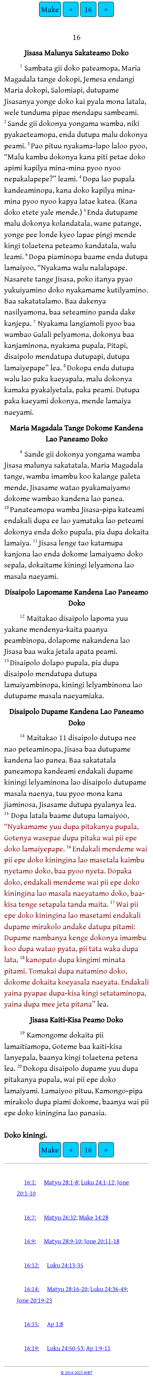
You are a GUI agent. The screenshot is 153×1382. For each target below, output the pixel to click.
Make (50, 9)
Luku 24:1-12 (97, 1182)
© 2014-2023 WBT (76, 1372)
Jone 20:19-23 (34, 1300)
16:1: (30, 1182)
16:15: (31, 1324)
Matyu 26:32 (60, 1217)
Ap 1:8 (55, 1324)
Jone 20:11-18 (101, 1241)
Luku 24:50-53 (65, 1348)
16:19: (31, 1348)
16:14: (31, 1289)
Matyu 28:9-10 (62, 1241)
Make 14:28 (93, 1217)
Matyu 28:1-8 (61, 1182)
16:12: (31, 1265)
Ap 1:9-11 (98, 1348)
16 (88, 9)
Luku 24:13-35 (65, 1265)
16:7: (30, 1217)
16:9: (30, 1241)
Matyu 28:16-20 (67, 1289)
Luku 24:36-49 (108, 1289)
